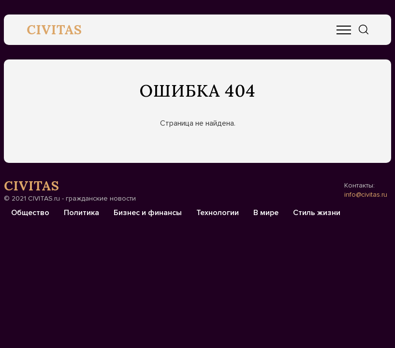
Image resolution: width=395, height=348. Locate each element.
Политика (81, 213)
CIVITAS (54, 29)
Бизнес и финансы (148, 213)
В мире (265, 213)
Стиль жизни (316, 213)
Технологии (217, 213)
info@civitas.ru (365, 194)
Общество (30, 213)
